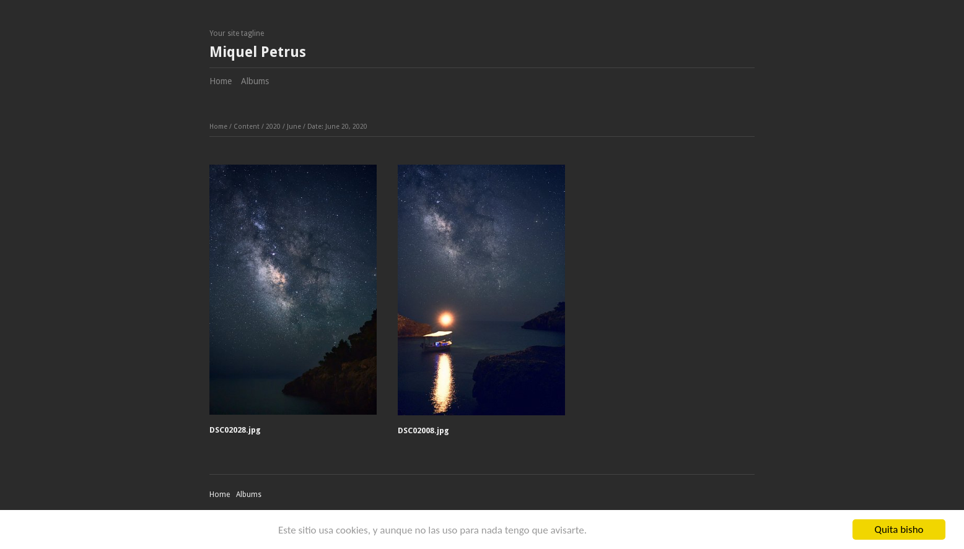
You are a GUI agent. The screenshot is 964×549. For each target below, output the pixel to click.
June (294, 127)
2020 (273, 127)
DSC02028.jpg (235, 429)
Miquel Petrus (257, 52)
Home (220, 81)
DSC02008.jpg (423, 430)
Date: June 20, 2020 (337, 127)
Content (247, 127)
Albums (255, 81)
